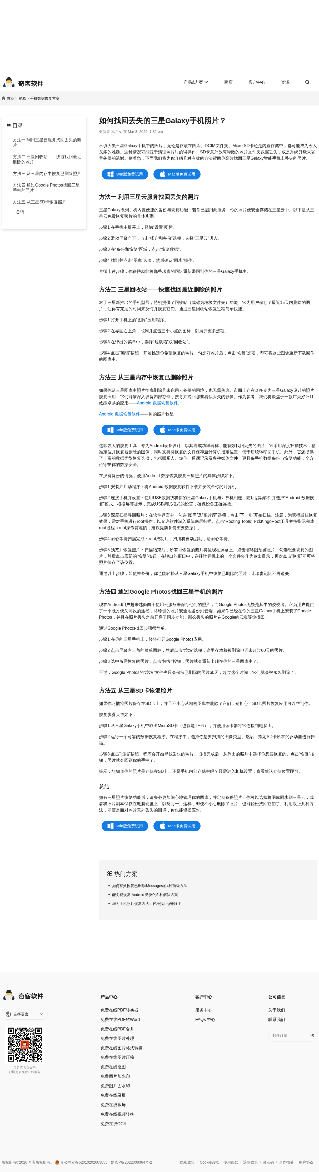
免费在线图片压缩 (117, 1057)
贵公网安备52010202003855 (81, 1162)
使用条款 (230, 1162)
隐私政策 (187, 1162)
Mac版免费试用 (181, 174)
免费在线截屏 (113, 1105)
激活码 (268, 1162)
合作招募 (286, 1162)
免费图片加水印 (115, 1076)
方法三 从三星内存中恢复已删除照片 (47, 173)
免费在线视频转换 (117, 1114)
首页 (10, 98)
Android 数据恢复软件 (157, 403)
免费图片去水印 (115, 1086)
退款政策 (250, 1162)
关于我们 (276, 1010)
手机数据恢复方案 (44, 98)
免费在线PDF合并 (117, 1029)
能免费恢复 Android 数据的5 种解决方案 (145, 895)
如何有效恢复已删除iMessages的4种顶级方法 (149, 886)
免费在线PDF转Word (120, 1019)
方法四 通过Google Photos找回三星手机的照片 (46, 188)
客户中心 (256, 82)
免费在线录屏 (113, 1095)
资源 (285, 82)
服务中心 (203, 1010)
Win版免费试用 (129, 174)
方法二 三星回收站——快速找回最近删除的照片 (47, 159)
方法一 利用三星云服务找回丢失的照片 (47, 142)
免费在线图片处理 (117, 1038)
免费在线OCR (114, 1123)
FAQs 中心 (205, 1019)
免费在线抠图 (113, 1067)
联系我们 (276, 1019)
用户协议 (306, 1162)
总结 (20, 211)
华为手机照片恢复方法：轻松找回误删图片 (147, 903)
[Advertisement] (159, 37)
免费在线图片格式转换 (122, 1048)
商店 (228, 82)
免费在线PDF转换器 (119, 1010)
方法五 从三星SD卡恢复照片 (39, 202)
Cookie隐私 (209, 1162)
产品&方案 (195, 82)
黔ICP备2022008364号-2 (131, 1162)
